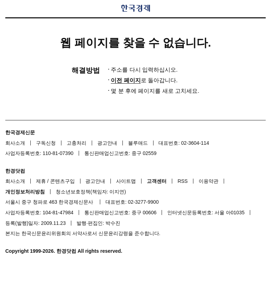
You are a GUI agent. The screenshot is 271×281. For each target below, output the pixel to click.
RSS (182, 181)
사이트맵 (126, 181)
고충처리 (76, 143)
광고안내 (107, 143)
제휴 (41, 181)
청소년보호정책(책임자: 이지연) (91, 192)
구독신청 (46, 143)
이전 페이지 (125, 80)
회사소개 (15, 143)
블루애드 (138, 143)
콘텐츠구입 (62, 181)
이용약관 (208, 181)
